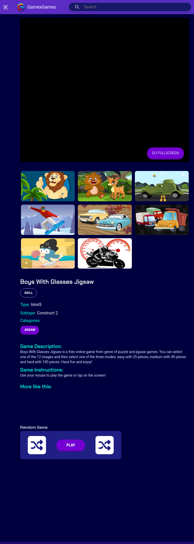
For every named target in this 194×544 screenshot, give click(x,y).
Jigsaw (29, 330)
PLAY (70, 445)
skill (28, 293)
